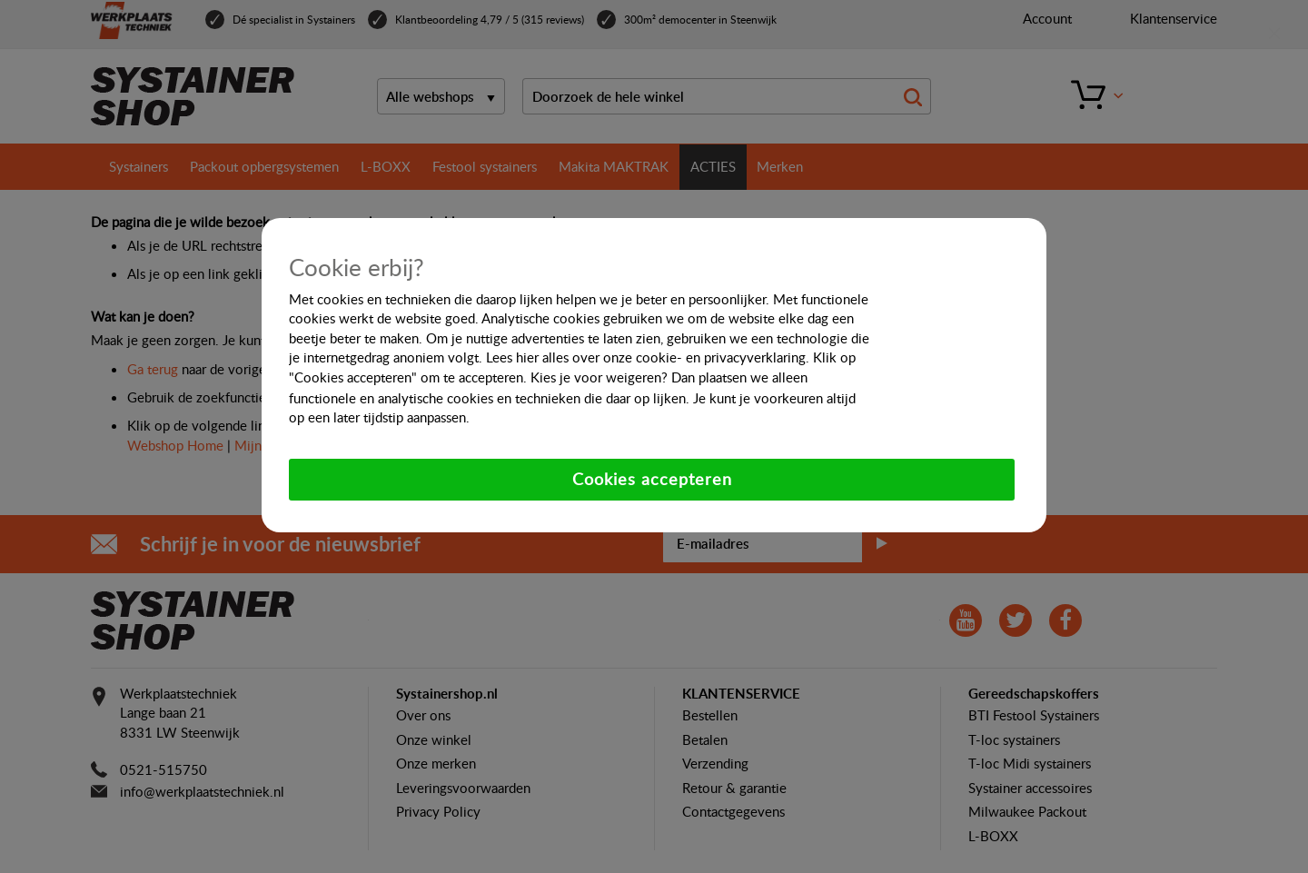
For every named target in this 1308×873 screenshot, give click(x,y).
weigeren (633, 377)
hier (527, 357)
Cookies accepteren (652, 479)
